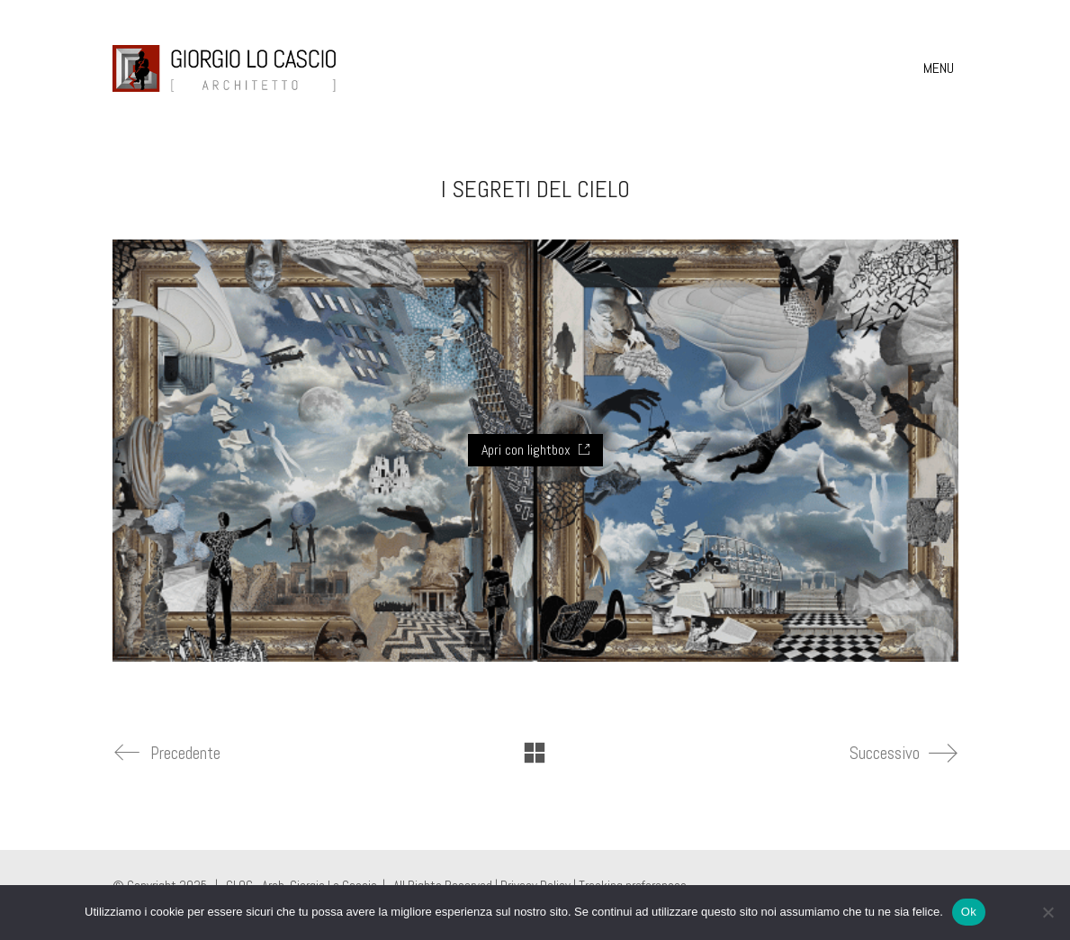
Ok (968, 911)
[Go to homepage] (224, 68)
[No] (1048, 912)
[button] (940, 68)
